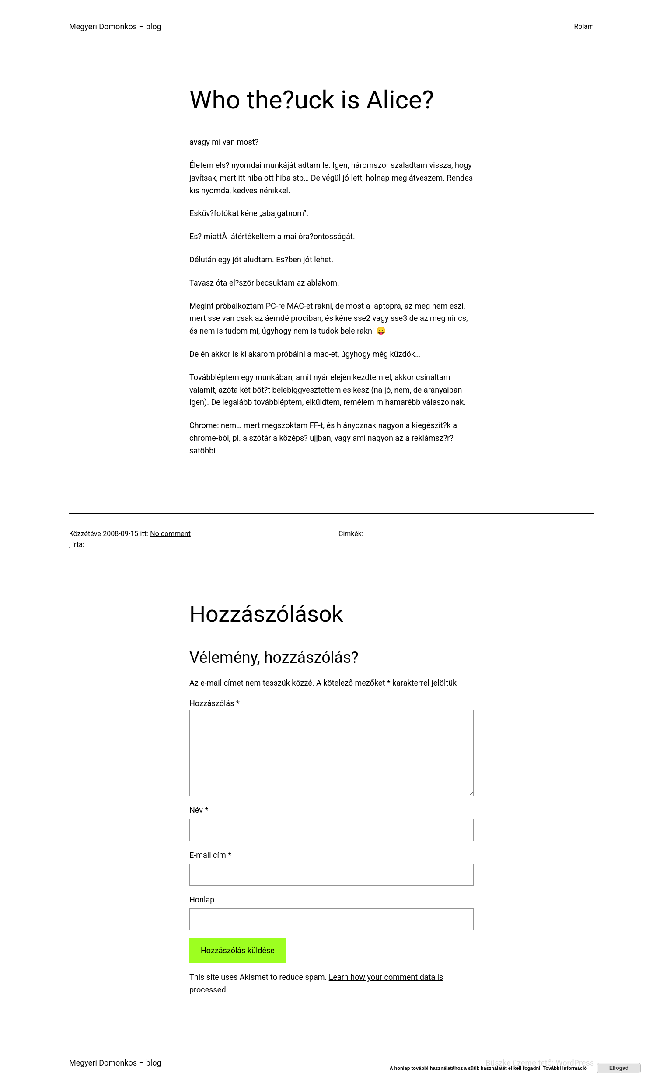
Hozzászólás (214, 703)
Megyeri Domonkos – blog (115, 26)
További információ (565, 1068)
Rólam (584, 26)
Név (198, 810)
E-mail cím (210, 855)
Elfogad (618, 1068)
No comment (170, 533)
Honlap (201, 899)
